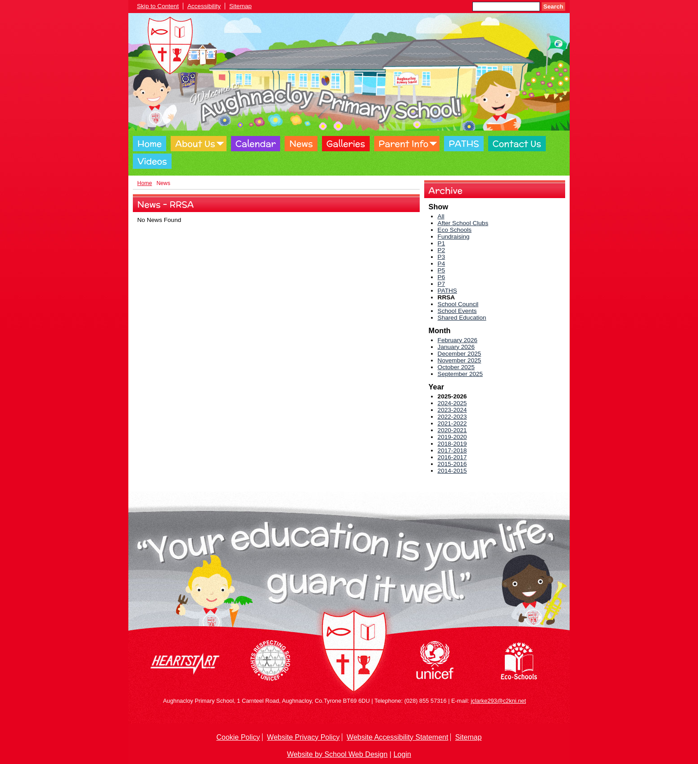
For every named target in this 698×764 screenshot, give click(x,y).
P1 (441, 243)
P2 (441, 250)
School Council (458, 304)
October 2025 (456, 367)
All (441, 216)
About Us (195, 143)
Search (553, 6)
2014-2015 (452, 470)
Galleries (345, 143)
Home (149, 143)
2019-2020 (452, 437)
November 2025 (459, 360)
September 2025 (460, 374)
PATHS (464, 143)
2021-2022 (452, 423)
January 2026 (456, 347)
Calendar (256, 143)
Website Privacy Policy (303, 737)
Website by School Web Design (337, 754)
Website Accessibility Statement (398, 737)
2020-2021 (452, 430)
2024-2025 (452, 403)
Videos (152, 161)
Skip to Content (158, 6)
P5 (441, 270)
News (301, 143)
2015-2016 (452, 464)
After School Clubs (463, 223)
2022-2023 (452, 416)
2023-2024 (452, 410)
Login (402, 754)
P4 (441, 263)
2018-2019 (452, 443)
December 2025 (459, 353)
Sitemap (240, 6)
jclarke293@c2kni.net (498, 700)
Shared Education (462, 317)
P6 (441, 277)
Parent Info (404, 143)
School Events (457, 310)
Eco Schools (455, 229)
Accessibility (204, 6)
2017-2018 (452, 450)
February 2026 (457, 340)
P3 (441, 256)
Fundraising (454, 236)
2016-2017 (452, 457)
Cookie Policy (238, 737)
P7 (441, 283)
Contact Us (517, 143)
